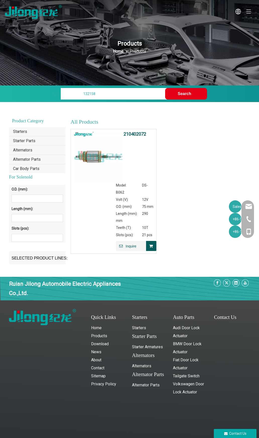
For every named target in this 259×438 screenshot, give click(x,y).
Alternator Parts (27, 159)
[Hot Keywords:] (186, 94)
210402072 (134, 134)
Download (100, 343)
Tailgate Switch (186, 376)
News (96, 351)
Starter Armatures (147, 346)
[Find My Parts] (114, 94)
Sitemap (98, 376)
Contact (97, 368)
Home (96, 327)
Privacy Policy (103, 384)
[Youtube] (245, 283)
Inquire (126, 246)
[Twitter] (226, 283)
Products (99, 335)
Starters (20, 131)
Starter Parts (24, 140)
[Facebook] (217, 283)
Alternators (22, 150)
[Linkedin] (235, 283)
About (96, 360)
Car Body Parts (26, 168)
